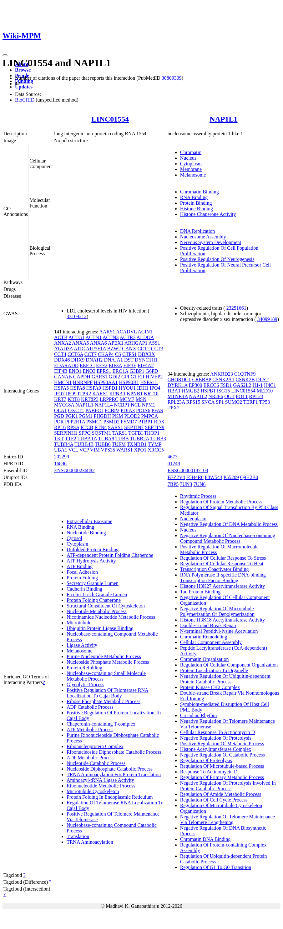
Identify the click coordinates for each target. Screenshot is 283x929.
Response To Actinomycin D (209, 771)
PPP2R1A (75, 421)
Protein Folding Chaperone (94, 600)
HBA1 (174, 390)
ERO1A (121, 371)
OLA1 (60, 410)
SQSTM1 (101, 433)
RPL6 (60, 427)
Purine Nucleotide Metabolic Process (104, 656)
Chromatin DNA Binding (205, 839)
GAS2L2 (242, 385)
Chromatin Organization (204, 659)
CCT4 (60, 354)
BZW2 (114, 348)
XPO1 (140, 449)
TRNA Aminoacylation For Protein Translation (114, 774)
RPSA (73, 427)
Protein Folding (82, 577)
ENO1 (75, 371)
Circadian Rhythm (198, 715)
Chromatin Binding (199, 191)
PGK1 (71, 416)
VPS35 (108, 449)
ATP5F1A (96, 348)
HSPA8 (77, 388)
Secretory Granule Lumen (93, 583)
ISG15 (223, 390)
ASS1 (154, 343)
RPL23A (176, 402)
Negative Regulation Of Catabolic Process (222, 754)
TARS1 (119, 433)
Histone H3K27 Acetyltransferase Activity (222, 586)
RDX (159, 421)
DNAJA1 (113, 359)
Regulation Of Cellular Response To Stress (223, 558)
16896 (60, 463)
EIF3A (115, 365)
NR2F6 (215, 396)
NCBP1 (121, 404)
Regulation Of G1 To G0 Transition (215, 867)
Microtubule (79, 622)
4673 (173, 456)
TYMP (154, 444)
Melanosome (193, 174)
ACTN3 (111, 337)
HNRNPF (83, 382)
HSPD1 (110, 388)
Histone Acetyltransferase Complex (215, 749)
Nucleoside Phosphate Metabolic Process (108, 662)
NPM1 (148, 404)
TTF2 (70, 438)
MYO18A (64, 404)
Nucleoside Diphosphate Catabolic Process (110, 769)
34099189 (267, 319)
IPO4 (155, 388)
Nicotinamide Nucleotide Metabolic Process (111, 617)
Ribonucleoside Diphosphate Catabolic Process (114, 752)
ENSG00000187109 (188, 470)
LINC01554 (110, 119)
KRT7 (60, 399)
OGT (230, 396)
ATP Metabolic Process (90, 729)
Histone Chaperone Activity (208, 214)
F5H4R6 (195, 477)
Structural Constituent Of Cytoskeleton (106, 605)
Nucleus (188, 158)
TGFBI (135, 433)
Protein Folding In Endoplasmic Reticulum (110, 797)
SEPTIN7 (134, 427)
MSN (141, 399)
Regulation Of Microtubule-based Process (222, 766)
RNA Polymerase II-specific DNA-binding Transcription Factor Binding (223, 577)
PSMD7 (129, 421)
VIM (95, 449)
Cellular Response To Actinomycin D (217, 732)
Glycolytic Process (85, 684)
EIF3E (129, 365)
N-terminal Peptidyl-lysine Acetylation (219, 631)
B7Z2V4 (176, 477)
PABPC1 (94, 410)
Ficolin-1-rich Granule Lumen (97, 594)
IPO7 (59, 393)
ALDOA (145, 337)
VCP (84, 449)
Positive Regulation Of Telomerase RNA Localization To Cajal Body (108, 692)
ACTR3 (128, 337)
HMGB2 (190, 390)
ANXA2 (62, 343)
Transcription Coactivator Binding (214, 569)
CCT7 (90, 354)
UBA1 (60, 449)
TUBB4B (83, 444)
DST (129, 359)
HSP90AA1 (106, 382)
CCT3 (157, 348)
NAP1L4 (104, 404)
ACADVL (126, 331)
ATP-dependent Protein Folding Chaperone (110, 555)
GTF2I (137, 376)
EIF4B (61, 371)
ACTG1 (76, 337)
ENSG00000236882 (74, 470)
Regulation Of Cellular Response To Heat (222, 563)
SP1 (220, 402)
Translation (78, 836)
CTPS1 (129, 354)
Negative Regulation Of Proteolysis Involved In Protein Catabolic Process (228, 785)
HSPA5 (61, 388)
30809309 (172, 78)
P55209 (231, 477)
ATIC (79, 348)
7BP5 (173, 484)
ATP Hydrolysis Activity (91, 560)
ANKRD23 (221, 374)
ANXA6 (98, 343)
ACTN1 (93, 337)
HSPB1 (208, 390)
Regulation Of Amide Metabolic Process (220, 794)
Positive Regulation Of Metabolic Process (222, 743)
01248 (174, 463)
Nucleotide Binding (86, 532)
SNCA (208, 402)
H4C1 (270, 385)
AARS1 (107, 331)
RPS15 (193, 402)
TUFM (118, 444)
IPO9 (71, 393)
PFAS (157, 410)
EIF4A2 (146, 365)
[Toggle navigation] (5, 55)
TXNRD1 (137, 444)
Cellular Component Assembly (211, 642)
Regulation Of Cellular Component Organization (229, 664)
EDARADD (66, 365)
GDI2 (114, 376)
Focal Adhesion (82, 572)
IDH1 (142, 388)
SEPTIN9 (154, 427)
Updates (24, 86)
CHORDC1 (179, 379)
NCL (135, 404)
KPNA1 (117, 393)
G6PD (151, 371)
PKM (117, 416)
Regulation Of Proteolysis (206, 760)
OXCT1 (76, 410)
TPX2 (173, 407)
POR (59, 421)
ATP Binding (80, 566)
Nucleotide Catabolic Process (96, 763)
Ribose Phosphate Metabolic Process (103, 701)
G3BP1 (136, 371)
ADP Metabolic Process (90, 757)
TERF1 (250, 402)
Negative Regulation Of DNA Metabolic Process (229, 524)
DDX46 (62, 359)
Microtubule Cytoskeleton (93, 791)
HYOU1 (127, 388)
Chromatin (190, 152)
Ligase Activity (82, 645)
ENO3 (89, 371)
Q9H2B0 (249, 477)
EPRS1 (104, 371)
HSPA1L (149, 382)
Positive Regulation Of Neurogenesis (217, 259)
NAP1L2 (198, 396)
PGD (59, 416)
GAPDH (81, 376)
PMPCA (149, 416)
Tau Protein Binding (200, 591)
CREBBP (201, 379)
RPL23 (256, 396)
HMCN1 (63, 382)
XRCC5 (156, 449)
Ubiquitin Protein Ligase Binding (100, 628)
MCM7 (127, 399)
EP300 (195, 385)
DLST (262, 379)
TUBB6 (103, 444)
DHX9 (78, 359)
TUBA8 (106, 438)
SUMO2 (233, 402)
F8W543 (213, 477)
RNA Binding (194, 197)
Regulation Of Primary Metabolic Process (222, 777)
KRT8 (74, 399)
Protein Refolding (84, 667)
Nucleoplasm (193, 518)
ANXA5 (80, 343)
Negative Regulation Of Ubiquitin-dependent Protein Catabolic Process (225, 678)
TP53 (264, 402)
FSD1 (226, 385)
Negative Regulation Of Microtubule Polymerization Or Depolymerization (217, 611)
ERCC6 (211, 385)
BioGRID (24, 99)
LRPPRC (109, 399)
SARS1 (115, 427)
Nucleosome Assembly (203, 236)
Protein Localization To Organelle (214, 670)
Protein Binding (196, 203)
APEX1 (116, 343)
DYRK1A (178, 385)
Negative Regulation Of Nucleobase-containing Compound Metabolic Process (227, 538)
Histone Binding (196, 208)
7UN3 (186, 484)
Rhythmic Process (198, 496)
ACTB (61, 337)
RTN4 (100, 427)
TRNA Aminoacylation (90, 842)
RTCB (86, 427)
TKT (59, 438)
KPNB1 (135, 393)
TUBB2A (139, 438)
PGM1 (86, 416)
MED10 (265, 390)
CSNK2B (245, 379)
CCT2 (144, 348)
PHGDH (102, 416)
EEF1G (87, 365)
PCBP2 (112, 410)
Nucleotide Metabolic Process (97, 611)
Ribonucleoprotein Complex (95, 746)
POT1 (242, 396)
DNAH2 (94, 359)
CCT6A (75, 354)
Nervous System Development (210, 242)
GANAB (63, 376)
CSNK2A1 (223, 379)
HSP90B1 (129, 382)
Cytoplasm (191, 163)
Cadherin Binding (84, 589)
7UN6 (199, 484)
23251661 (236, 308)
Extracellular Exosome (89, 521)
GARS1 (100, 376)
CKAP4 (106, 354)
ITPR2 (84, 393)
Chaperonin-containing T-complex (101, 724)
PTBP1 (145, 421)
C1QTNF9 (244, 374)
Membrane (191, 169)
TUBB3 (158, 438)
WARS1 (124, 449)
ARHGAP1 (136, 343)
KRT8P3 (90, 399)
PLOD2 (132, 416)
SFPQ (85, 433)
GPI (125, 376)
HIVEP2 (154, 376)
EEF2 (101, 365)
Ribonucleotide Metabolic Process (101, 785)
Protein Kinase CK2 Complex (210, 687)
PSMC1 (94, 421)
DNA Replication (197, 231)
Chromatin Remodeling (203, 636)
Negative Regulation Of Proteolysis (215, 738)
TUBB (122, 438)
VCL (73, 449)
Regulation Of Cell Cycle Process (214, 799)
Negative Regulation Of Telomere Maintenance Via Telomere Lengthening (227, 819)
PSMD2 (112, 421)
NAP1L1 (223, 119)
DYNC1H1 (146, 359)
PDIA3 (128, 410)
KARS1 (100, 393)
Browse (23, 69)
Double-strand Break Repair (208, 625)
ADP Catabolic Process (90, 707)
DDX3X (146, 354)
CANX (129, 348)
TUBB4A (63, 444)
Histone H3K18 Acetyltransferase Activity (222, 619)
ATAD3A (63, 348)
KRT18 (151, 393)
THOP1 (151, 433)
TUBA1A (87, 438)
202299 (61, 456)
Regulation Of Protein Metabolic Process (221, 501)
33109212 (77, 316)
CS (118, 354)
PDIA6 (143, 410)
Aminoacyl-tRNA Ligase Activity (100, 780)
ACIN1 (145, 331)
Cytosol (74, 538)
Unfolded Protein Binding (93, 549)
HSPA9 (93, 388)
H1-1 (257, 385)
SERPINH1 (66, 433)
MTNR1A (178, 396)
